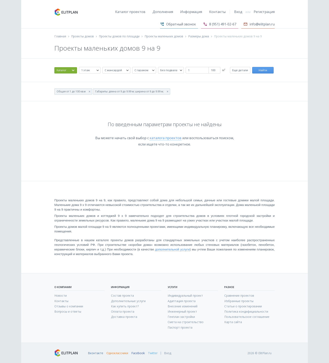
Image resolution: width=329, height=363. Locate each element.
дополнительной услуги (172, 249)
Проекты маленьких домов (164, 36)
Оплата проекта (122, 311)
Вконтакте (95, 353)
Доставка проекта (124, 317)
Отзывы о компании (68, 306)
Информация (191, 12)
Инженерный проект (182, 311)
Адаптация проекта (182, 301)
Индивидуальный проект (185, 295)
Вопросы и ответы (67, 311)
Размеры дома (198, 36)
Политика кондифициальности (246, 311)
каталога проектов (165, 138)
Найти (263, 70)
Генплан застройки (181, 317)
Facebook (138, 353)
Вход (238, 12)
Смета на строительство (186, 322)
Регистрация (264, 12)
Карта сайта (233, 322)
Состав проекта (122, 295)
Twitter (153, 353)
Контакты (217, 12)
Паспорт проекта (180, 327)
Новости (60, 295)
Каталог (61, 70)
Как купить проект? (125, 306)
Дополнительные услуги (128, 301)
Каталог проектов (130, 12)
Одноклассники (117, 353)
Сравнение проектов (239, 295)
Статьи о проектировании (243, 306)
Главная (60, 36)
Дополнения (163, 12)
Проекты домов (82, 36)
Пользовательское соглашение (246, 317)
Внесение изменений (182, 306)
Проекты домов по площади (119, 36)
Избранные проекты (238, 301)
